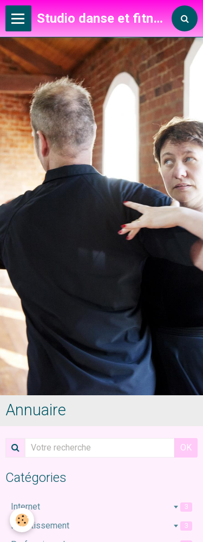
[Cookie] (22, 520)
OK (186, 447)
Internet (101, 506)
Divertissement (101, 525)
